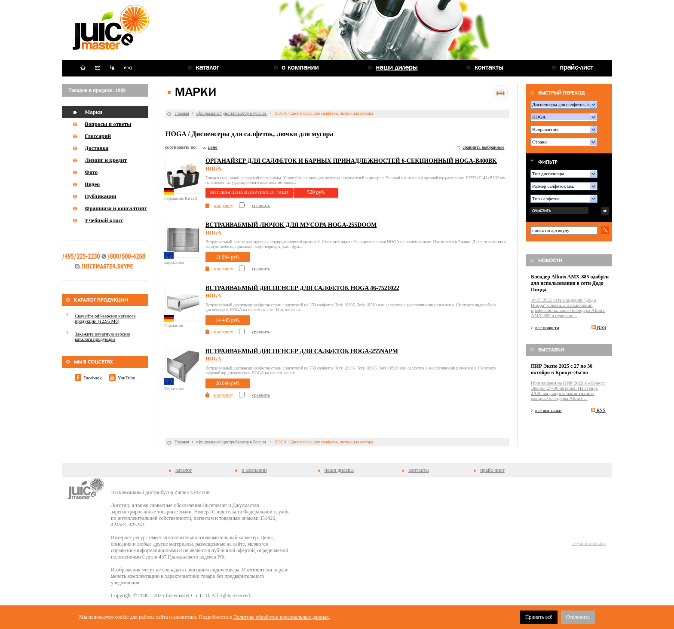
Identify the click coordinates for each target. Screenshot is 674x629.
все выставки (548, 410)
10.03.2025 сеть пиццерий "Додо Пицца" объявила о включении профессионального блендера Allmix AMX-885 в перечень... (568, 307)
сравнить (261, 205)
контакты (418, 470)
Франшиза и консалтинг (116, 208)
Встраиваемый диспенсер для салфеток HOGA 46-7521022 (302, 288)
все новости (547, 327)
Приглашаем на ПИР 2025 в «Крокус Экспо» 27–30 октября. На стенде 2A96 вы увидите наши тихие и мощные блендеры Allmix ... (568, 390)
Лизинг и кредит (106, 160)
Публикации (100, 196)
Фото (91, 172)
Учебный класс (104, 220)
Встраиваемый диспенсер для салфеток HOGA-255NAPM (301, 351)
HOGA (213, 168)
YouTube (126, 377)
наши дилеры (339, 470)
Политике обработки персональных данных (281, 617)
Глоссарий (98, 136)
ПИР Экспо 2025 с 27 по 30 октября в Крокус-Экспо (561, 369)
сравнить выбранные (483, 147)
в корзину (223, 205)
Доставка (96, 148)
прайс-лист (492, 470)
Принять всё (538, 617)
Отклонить (578, 617)
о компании (254, 470)
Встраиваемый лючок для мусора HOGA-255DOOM (291, 225)
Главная (182, 113)
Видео (92, 184)
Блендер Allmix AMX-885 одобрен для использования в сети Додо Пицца (570, 283)
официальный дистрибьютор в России (231, 113)
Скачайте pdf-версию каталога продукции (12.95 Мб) (105, 318)
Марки (93, 112)
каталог (183, 470)
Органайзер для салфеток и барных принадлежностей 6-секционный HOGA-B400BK (351, 161)
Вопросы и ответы (108, 124)
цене (213, 147)
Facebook (92, 377)
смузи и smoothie (589, 543)
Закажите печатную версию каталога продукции (102, 336)
